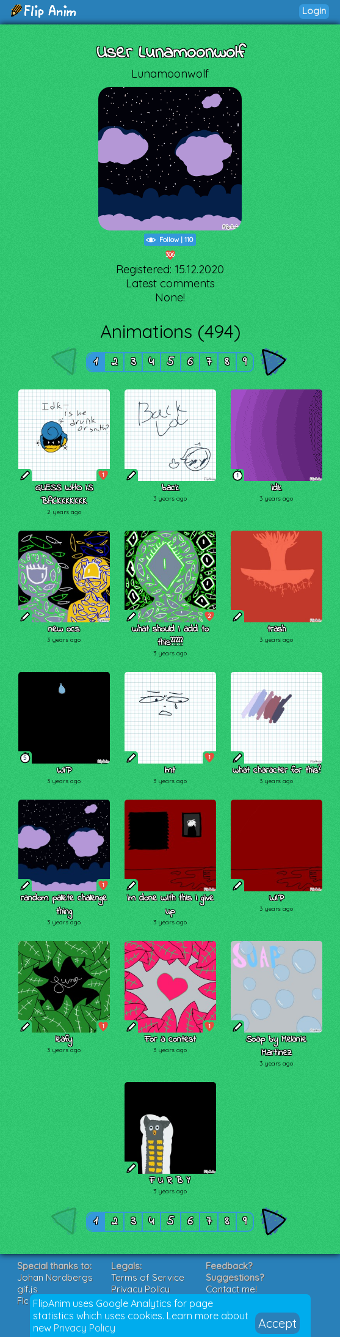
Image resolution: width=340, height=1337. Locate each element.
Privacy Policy (84, 1328)
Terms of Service (147, 1277)
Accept (277, 1323)
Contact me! (231, 1289)
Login (314, 11)
